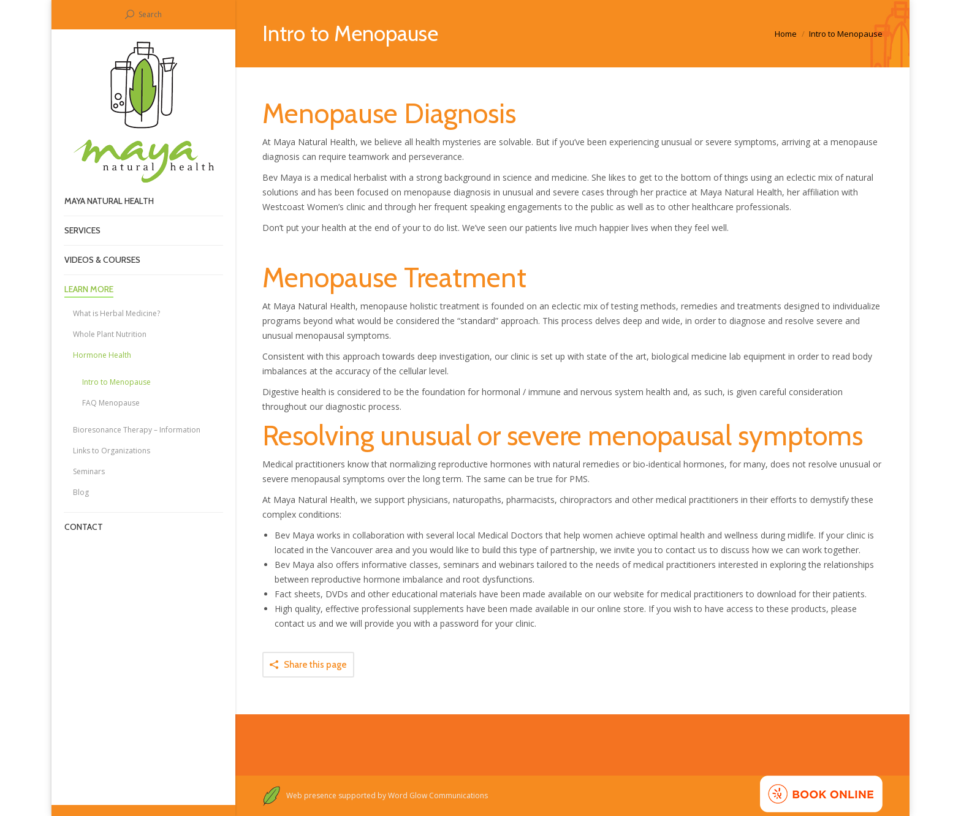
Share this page (315, 664)
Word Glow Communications (439, 795)
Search (150, 14)
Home (786, 33)
